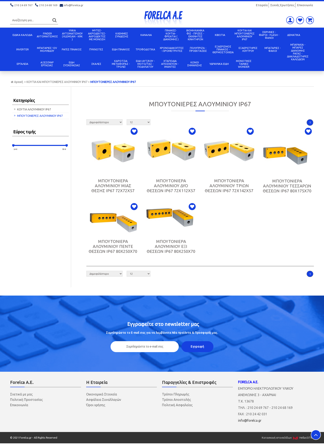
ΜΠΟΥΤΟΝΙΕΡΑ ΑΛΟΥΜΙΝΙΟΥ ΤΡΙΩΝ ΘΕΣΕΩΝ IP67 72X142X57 (229, 185)
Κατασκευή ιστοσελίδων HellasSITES (288, 437)
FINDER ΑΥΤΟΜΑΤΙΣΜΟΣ (47, 35)
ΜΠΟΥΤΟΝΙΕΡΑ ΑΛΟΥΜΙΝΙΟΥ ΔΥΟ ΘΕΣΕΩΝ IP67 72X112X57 (171, 185)
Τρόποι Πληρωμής (175, 394)
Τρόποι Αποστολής (176, 399)
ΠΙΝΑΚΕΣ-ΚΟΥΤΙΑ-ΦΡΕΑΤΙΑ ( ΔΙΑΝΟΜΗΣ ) (171, 35)
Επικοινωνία (305, 5)
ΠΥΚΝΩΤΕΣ (96, 49)
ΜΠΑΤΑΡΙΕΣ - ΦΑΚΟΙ (272, 49)
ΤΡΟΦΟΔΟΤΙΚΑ (145, 49)
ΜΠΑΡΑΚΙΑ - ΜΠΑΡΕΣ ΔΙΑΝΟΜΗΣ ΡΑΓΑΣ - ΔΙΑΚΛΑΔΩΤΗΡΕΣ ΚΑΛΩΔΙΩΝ (298, 52)
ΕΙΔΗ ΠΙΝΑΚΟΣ (121, 49)
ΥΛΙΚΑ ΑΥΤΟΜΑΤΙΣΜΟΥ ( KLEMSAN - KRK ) (72, 35)
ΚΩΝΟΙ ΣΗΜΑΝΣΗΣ (194, 64)
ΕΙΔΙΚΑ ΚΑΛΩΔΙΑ (22, 34)
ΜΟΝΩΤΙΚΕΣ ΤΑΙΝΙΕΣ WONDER (243, 63)
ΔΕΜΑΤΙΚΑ (293, 34)
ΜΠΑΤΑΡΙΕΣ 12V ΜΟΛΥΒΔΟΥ (47, 49)
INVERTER (22, 49)
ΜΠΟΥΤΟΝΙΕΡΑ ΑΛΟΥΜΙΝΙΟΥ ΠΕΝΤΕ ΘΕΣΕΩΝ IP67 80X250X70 (113, 246)
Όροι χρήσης (95, 405)
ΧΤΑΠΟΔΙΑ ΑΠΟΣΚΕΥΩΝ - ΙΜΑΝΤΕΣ (170, 63)
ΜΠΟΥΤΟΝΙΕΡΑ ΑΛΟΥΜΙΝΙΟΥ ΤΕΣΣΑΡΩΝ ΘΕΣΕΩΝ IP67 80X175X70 (287, 186)
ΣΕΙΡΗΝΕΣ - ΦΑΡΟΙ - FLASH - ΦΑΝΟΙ (269, 35)
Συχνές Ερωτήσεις (282, 5)
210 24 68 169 (46, 5)
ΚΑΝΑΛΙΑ (146, 34)
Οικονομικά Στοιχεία (101, 394)
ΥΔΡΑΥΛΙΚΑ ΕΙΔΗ (219, 63)
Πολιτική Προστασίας (26, 399)
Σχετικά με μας (21, 394)
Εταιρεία (262, 5)
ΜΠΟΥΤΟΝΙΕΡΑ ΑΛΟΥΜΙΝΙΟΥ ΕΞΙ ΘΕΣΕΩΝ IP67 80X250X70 (171, 246)
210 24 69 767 (21, 5)
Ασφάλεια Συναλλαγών (103, 399)
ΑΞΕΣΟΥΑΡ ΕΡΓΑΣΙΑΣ (47, 64)
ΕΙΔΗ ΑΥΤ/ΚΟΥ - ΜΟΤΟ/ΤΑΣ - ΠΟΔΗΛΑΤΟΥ (145, 63)
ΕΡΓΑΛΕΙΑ (22, 63)
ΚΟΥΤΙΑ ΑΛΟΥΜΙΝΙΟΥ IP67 (32, 109)
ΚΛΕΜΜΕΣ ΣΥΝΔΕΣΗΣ (121, 35)
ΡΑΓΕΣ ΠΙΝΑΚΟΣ (72, 49)
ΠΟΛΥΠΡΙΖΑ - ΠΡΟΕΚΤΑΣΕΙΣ (198, 49)
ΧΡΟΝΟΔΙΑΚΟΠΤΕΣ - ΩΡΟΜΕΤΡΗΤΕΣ (172, 49)
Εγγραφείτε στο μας (163, 324)
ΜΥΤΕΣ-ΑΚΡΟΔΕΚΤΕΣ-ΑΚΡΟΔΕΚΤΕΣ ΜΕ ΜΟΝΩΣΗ (97, 35)
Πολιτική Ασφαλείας (177, 405)
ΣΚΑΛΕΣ (96, 63)
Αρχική (17, 81)
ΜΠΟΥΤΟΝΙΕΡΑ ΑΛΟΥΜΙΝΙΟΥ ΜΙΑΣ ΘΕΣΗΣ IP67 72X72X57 (113, 185)
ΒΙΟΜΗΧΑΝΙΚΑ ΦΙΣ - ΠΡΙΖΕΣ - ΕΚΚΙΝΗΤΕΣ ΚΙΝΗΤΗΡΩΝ (195, 35)
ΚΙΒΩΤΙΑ (220, 34)
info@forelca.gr (72, 5)
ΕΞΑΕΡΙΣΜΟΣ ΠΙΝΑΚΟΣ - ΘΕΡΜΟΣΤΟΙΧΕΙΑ (223, 49)
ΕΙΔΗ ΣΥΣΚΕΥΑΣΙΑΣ (71, 64)
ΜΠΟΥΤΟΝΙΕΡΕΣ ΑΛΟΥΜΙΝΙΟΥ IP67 (113, 81)
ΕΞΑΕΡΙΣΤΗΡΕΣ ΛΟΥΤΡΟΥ (248, 49)
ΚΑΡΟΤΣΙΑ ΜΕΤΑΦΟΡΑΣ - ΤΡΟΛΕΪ (121, 63)
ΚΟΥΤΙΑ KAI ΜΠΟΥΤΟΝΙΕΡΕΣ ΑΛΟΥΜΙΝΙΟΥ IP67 (245, 35)
